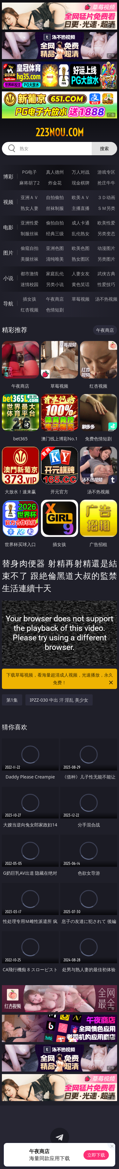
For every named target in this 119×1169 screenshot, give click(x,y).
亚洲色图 (55, 248)
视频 (8, 201)
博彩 (8, 176)
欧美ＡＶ (80, 197)
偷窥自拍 (29, 248)
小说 (8, 278)
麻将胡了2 (29, 183)
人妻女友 (80, 274)
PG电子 (29, 172)
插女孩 (29, 299)
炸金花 (55, 183)
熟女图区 (80, 259)
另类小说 (55, 284)
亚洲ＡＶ (29, 197)
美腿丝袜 (29, 259)
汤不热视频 (106, 299)
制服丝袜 (29, 233)
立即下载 (96, 1155)
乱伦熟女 (80, 233)
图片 (8, 252)
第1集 (12, 700)
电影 (8, 227)
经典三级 (55, 233)
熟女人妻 (29, 208)
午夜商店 (55, 299)
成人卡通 (80, 223)
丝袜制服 (55, 208)
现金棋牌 (80, 183)
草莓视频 (80, 299)
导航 (8, 303)
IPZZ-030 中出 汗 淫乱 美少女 (59, 700)
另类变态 (106, 233)
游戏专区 (106, 172)
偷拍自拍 (55, 223)
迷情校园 (29, 284)
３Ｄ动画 (106, 197)
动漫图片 (106, 248)
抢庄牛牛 (106, 183)
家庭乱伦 (55, 274)
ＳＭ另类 (106, 208)
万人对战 (80, 172)
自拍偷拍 (55, 197)
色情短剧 (55, 310)
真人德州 (55, 172)
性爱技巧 (106, 284)
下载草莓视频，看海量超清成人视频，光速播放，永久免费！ (60, 679)
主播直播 (80, 208)
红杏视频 (29, 310)
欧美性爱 (106, 223)
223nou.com (60, 132)
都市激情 (29, 274)
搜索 (104, 148)
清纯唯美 (55, 259)
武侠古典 (106, 274)
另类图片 (106, 259)
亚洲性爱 (29, 223)
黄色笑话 (80, 284)
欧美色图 (80, 248)
